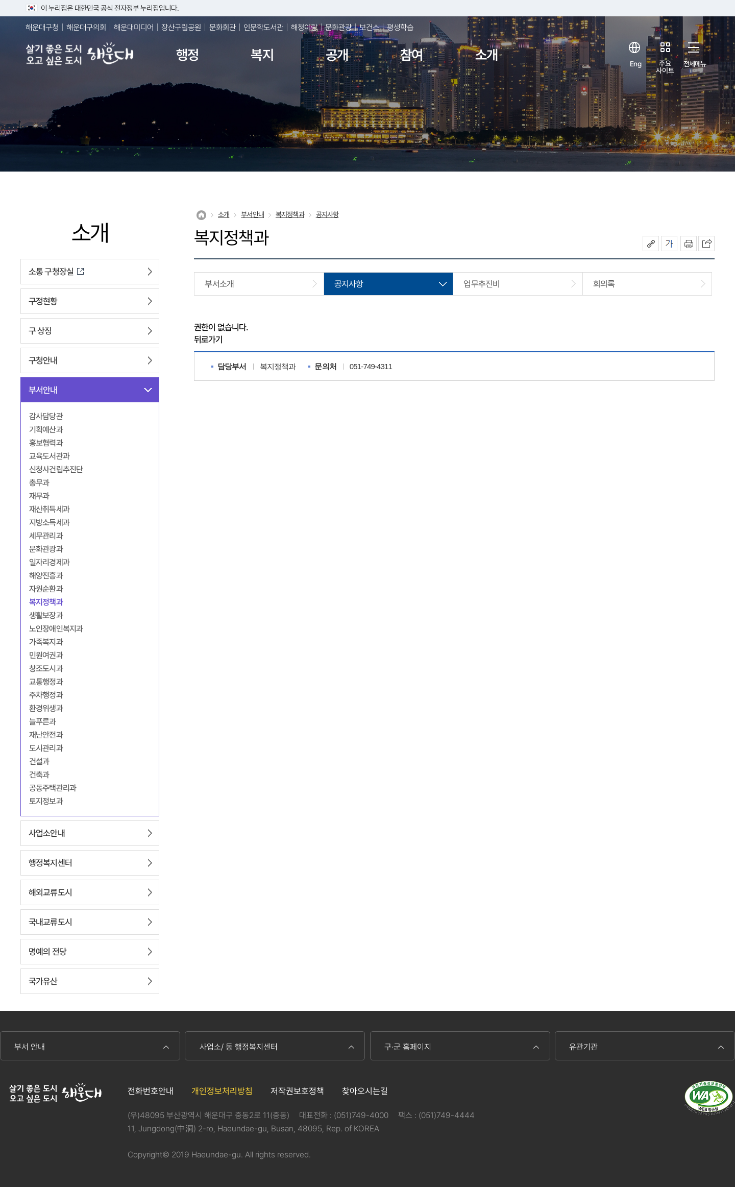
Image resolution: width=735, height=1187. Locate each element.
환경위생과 (46, 708)
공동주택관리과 (52, 788)
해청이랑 (304, 27)
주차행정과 (46, 695)
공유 (651, 243)
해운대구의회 (86, 27)
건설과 (39, 761)
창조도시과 (46, 668)
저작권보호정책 (297, 1091)
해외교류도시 (50, 892)
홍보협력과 (46, 443)
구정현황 (43, 301)
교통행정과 (46, 682)
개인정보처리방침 (222, 1091)
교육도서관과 (49, 456)
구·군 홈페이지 (407, 1047)
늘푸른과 (42, 721)
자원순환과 (46, 589)
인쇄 (688, 243)
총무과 (39, 483)
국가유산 (43, 981)
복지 (262, 55)
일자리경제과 (49, 562)
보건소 (369, 27)
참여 (411, 55)
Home (201, 215)
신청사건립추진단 (56, 469)
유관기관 (583, 1047)
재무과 (39, 496)
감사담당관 (46, 416)
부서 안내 (29, 1047)
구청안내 (43, 360)
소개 (486, 55)
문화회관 (222, 27)
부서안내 (43, 390)
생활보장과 (46, 615)
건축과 (39, 775)
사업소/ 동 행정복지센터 (239, 1047)
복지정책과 (46, 602)
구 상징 (40, 331)
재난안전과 (46, 735)
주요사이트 (665, 66)
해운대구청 (42, 27)
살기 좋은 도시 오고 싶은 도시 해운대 (80, 55)
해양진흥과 (46, 575)
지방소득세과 (49, 522)
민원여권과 (46, 655)
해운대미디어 (134, 27)
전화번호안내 (151, 1091)
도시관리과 (46, 748)
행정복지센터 (50, 863)
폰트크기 (669, 243)
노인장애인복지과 (56, 629)
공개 (337, 55)
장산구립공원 (181, 27)
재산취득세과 (49, 509)
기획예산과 (46, 429)
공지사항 (327, 214)
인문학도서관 (263, 27)
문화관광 (338, 27)
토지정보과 (46, 801)
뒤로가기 (208, 339)
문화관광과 (46, 549)
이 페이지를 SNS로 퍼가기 (706, 243)
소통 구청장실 (51, 272)
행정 (187, 55)
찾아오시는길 (365, 1091)
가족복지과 (46, 642)
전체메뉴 (694, 64)
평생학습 (400, 27)
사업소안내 (47, 833)
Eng (635, 64)
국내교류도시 (50, 922)
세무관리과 (46, 536)
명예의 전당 (47, 952)
